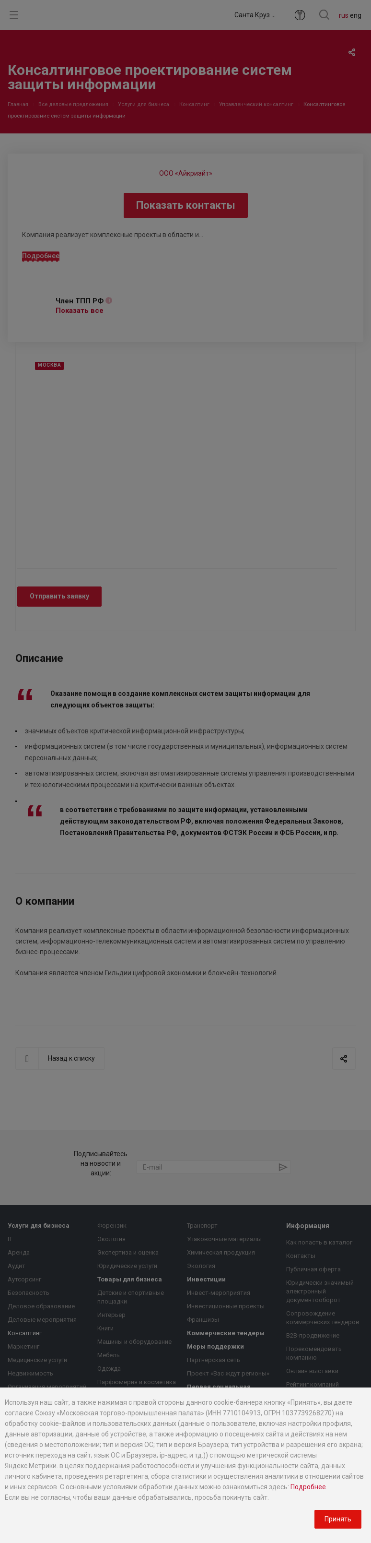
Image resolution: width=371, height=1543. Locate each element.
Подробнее (308, 1487)
